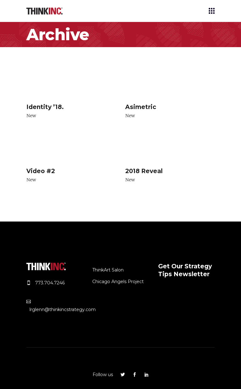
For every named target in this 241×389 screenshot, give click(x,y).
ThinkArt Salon (108, 270)
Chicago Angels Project (118, 281)
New (31, 115)
